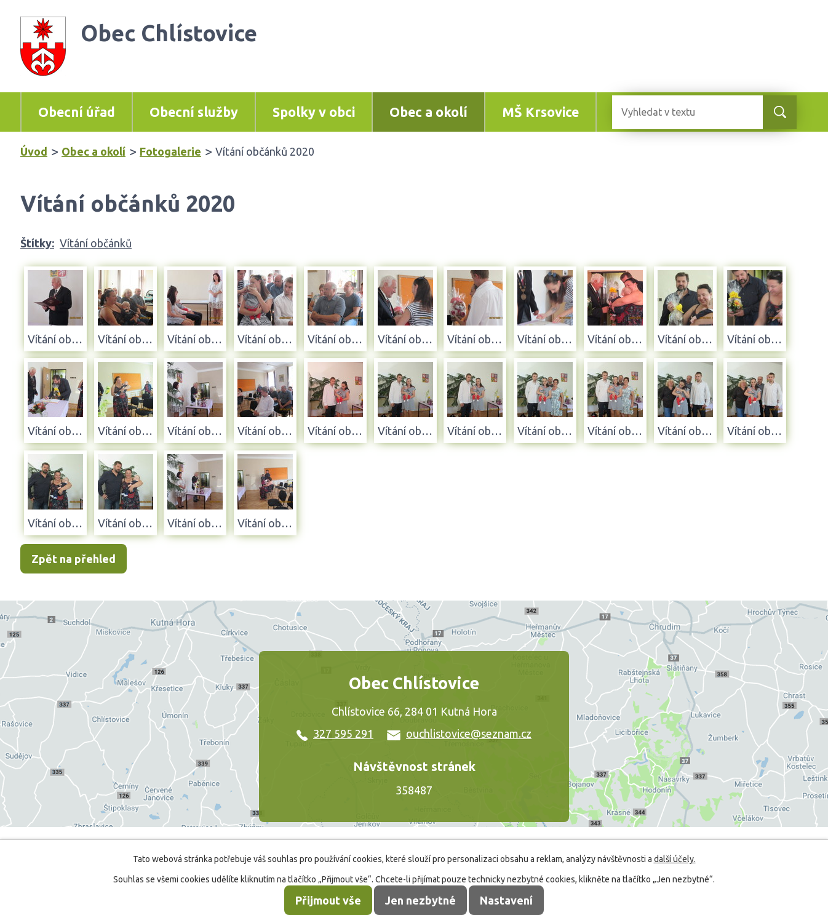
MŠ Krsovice (540, 112)
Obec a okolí (428, 112)
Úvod (33, 151)
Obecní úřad (76, 112)
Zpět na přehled (73, 559)
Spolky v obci (314, 112)
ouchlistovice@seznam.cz (459, 733)
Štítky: (37, 243)
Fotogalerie (170, 151)
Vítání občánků (96, 243)
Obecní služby (193, 112)
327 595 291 (335, 733)
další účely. (675, 859)
